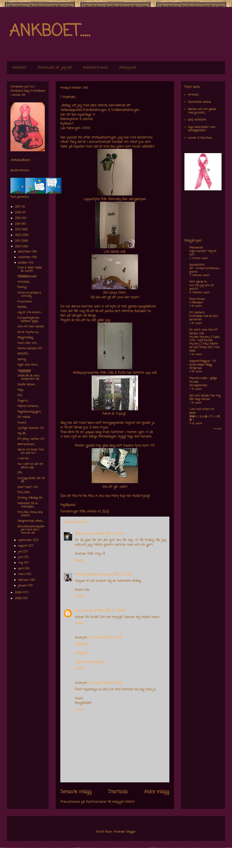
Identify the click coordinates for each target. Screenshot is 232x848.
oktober (23, 263)
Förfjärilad (195, 368)
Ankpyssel (127, 68)
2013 (18, 230)
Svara (79, 560)
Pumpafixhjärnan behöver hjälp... (28, 319)
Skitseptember (198, 386)
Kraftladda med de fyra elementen (203, 318)
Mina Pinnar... (197, 299)
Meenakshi (196, 248)
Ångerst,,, (22, 401)
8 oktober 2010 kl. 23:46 (107, 610)
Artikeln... (194, 95)
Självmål (81, 644)
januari (23, 586)
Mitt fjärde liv (198, 282)
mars (22, 574)
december (25, 252)
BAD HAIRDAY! (197, 120)
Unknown (82, 610)
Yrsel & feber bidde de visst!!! (29, 269)
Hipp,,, (20, 390)
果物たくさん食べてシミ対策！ (204, 418)
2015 (18, 218)
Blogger (131, 832)
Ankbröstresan (95, 68)
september (25, 540)
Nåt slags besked (199, 399)
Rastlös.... (22, 307)
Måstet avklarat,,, (28, 406)
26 (23, 95)
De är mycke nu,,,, (28, 332)
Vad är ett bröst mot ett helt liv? (30, 451)
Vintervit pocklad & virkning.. (29, 294)
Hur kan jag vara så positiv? (201, 287)
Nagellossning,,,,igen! (29, 412)
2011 (18, 241)
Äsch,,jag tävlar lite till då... (31, 480)
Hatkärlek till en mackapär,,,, (27, 505)
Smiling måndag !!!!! (29, 498)
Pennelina (82, 534)
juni (21, 557)
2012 (18, 235)
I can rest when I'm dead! (201, 411)
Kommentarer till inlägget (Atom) (110, 802)
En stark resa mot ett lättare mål (203, 332)
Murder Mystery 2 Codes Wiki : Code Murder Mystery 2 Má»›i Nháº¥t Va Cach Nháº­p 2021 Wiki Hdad (204, 344)
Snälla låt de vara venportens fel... (28, 377)
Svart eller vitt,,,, (27, 343)
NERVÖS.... (23, 354)
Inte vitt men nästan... (31, 327)
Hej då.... (22, 433)
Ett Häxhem (197, 313)
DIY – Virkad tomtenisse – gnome (205, 270)
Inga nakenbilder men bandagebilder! (202, 129)
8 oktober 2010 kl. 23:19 (114, 574)
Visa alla (217, 428)
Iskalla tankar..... (27, 385)
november (25, 257)
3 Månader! (196, 303)
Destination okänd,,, (199, 102)
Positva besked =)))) (29, 349)
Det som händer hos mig (205, 396)
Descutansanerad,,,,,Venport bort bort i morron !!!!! (31, 530)
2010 (18, 247)
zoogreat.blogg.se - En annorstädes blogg (202, 363)
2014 (18, 224)
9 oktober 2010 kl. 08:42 (105, 683)
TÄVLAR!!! (23, 493)
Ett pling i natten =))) (30, 439)
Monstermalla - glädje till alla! (203, 380)
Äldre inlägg (156, 791)
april (21, 569)
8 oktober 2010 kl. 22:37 (107, 534)
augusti (23, 546)
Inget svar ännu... (28, 365)
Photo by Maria (85, 574)
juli (20, 552)
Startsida (118, 791)
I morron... (23, 459)
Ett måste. (24, 417)
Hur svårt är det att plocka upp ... (30, 466)
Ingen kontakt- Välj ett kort (202, 253)
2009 (18, 593)
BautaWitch (197, 265)
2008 (18, 598)
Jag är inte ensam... (29, 312)
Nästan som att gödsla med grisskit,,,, (202, 111)
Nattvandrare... (26, 444)
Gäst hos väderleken (89, 662)
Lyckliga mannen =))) (30, 428)
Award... (22, 423)
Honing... (22, 359)
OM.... (20, 473)
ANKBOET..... (49, 31)
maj (21, 563)
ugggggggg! (24, 370)
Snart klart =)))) (27, 487)
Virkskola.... (24, 282)
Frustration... (25, 302)
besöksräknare (19, 170)
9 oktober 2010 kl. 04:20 (105, 637)
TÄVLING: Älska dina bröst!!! (30, 514)
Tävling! (22, 287)
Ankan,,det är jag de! (55, 68)
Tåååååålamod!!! (27, 277)
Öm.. (20, 396)
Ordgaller (81, 653)
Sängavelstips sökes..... (31, 521)
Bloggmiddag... (25, 338)
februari (24, 580)
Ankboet (19, 68)
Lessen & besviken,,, (200, 138)
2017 (18, 207)
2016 (18, 213)
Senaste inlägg (76, 791)
